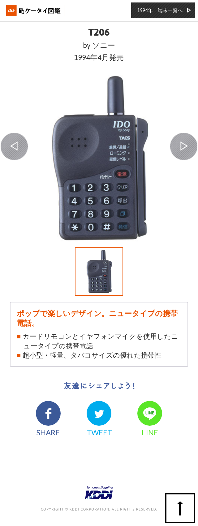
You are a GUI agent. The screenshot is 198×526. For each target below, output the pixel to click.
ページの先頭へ (180, 508)
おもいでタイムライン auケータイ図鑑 (35, 10)
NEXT (183, 146)
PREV (14, 146)
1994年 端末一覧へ (160, 10)
